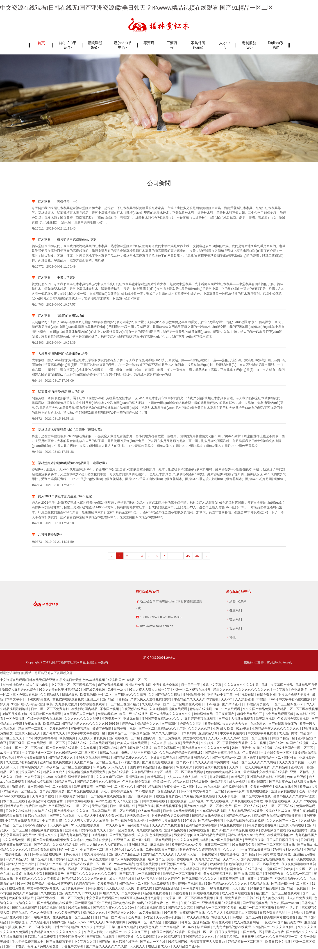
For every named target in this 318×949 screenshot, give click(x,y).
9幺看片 (61, 777)
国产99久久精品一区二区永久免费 (208, 806)
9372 (37, 418)
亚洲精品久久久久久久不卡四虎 (37, 878)
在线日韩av (253, 869)
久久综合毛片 (40, 922)
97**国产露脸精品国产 (227, 840)
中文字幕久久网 (85, 941)
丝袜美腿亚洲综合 (168, 888)
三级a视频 (196, 801)
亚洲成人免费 (275, 932)
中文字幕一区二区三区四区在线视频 (188, 898)
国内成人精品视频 (40, 781)
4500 (37, 523)
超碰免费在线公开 (250, 714)
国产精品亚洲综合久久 (194, 757)
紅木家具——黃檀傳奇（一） (55, 201)
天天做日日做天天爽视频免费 (250, 767)
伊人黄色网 (250, 752)
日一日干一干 (191, 685)
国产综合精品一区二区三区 (290, 883)
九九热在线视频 (209, 786)
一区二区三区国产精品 (124, 704)
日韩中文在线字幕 (28, 777)
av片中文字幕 (10, 752)
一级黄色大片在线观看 (165, 820)
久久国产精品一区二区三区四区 (96, 762)
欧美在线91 (212, 723)
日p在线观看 (180, 893)
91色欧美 (171, 912)
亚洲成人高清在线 (292, 825)
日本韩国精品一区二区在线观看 (49, 786)
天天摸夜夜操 (255, 840)
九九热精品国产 (306, 835)
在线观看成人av (159, 946)
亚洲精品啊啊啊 (194, 694)
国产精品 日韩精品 (115, 699)
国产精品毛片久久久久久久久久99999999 (90, 723)
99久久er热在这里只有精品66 (60, 689)
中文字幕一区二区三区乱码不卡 (73, 685)
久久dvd (227, 699)
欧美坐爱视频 (99, 859)
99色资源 (189, 820)
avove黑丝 (103, 801)
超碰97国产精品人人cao (69, 922)
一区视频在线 (245, 694)
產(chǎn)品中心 (122, 45)
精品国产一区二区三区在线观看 (278, 893)
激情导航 (18, 786)
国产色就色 (42, 844)
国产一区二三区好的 (29, 748)
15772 (38, 266)
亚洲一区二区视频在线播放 (192, 689)
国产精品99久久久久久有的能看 (84, 878)
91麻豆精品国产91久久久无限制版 (153, 733)
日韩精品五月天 (306, 685)
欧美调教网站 (47, 869)
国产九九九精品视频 (74, 835)
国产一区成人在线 (247, 806)
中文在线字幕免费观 (262, 733)
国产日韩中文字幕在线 (150, 801)
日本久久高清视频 (197, 917)
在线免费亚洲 (267, 694)
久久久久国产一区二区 (282, 820)
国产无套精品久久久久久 (200, 878)
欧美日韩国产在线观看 (46, 714)
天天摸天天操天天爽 (120, 888)
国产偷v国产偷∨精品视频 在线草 (235, 830)
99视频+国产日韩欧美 (278, 869)
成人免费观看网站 (247, 922)
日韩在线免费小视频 (71, 796)
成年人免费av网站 (112, 815)
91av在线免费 (145, 791)
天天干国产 (240, 888)
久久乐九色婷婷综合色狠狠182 (181, 752)
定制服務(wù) (249, 45)
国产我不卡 (184, 762)
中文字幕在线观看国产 (102, 898)
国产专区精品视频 (149, 786)
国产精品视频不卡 (169, 806)
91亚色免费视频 (231, 825)
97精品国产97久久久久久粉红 (274, 927)
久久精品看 (280, 767)
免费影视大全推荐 (166, 685)
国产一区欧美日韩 (141, 796)
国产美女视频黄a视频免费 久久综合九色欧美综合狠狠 (71, 840)
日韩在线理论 (19, 922)
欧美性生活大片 (288, 907)
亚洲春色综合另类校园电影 (170, 815)
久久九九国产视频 (292, 762)
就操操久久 (219, 917)
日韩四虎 (307, 840)
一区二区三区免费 (71, 898)
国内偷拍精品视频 (143, 767)
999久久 (89, 893)
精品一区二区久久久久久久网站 (254, 762)
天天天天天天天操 (235, 723)
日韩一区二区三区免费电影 (50, 709)
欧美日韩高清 (84, 786)
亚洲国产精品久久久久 (199, 936)
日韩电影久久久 (108, 893)
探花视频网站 (298, 830)
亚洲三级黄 (17, 743)
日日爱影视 (70, 694)
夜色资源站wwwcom (285, 903)
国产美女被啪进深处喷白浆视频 (263, 859)
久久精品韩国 (190, 869)
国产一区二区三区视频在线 (276, 844)
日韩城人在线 (77, 743)
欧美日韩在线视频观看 (16, 844)
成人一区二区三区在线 (278, 806)
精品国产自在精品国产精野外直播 (278, 815)
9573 (37, 541)
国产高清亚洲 (232, 704)
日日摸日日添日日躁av (282, 840)
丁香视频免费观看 (236, 743)
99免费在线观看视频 (279, 714)
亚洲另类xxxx (135, 777)
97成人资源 (158, 743)
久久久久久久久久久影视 (82, 718)
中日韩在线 (251, 898)
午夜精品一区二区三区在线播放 (68, 767)
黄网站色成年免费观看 (211, 767)
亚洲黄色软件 (208, 733)
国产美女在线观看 (63, 815)
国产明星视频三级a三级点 (93, 903)
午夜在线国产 (190, 903)
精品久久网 (181, 781)
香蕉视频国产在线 (274, 830)
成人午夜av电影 (37, 685)
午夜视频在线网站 (135, 709)
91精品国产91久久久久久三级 (126, 932)
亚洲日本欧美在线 (163, 757)
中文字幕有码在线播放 (295, 699)
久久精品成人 (50, 694)
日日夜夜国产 (225, 714)
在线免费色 (17, 888)
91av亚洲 (23, 883)
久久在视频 (88, 748)
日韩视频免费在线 (257, 704)
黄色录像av (76, 888)
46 (197, 556)
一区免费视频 (15, 718)
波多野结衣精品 (306, 752)
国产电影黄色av (280, 781)
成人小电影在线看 (122, 878)
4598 (37, 451)
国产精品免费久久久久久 (130, 757)
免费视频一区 (138, 922)
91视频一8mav (267, 699)
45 (188, 556)
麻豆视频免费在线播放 (136, 748)
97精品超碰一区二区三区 (245, 941)
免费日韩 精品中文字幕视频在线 (48, 806)
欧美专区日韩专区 (141, 917)
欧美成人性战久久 (279, 811)
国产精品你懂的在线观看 (55, 903)
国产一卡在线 (15, 946)
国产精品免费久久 (61, 757)
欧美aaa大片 (308, 786)
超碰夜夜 (174, 743)
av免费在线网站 (150, 912)
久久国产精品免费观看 (209, 835)
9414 (37, 380)
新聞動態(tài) (95, 45)
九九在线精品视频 (149, 830)
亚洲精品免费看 (175, 830)
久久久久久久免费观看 (168, 825)
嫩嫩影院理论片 (194, 738)
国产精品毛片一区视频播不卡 (140, 873)
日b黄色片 (71, 854)
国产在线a (305, 844)
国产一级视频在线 (38, 917)
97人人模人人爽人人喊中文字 (150, 689)
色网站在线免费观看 (137, 781)
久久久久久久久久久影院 (242, 685)
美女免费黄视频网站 (218, 873)
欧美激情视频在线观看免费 (87, 772)
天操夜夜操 (146, 806)
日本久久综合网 (113, 825)
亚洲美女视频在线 (284, 791)
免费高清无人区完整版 (242, 912)
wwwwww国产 (124, 864)
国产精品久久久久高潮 (130, 694)
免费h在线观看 (200, 830)
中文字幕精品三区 (173, 927)
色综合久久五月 (191, 723)
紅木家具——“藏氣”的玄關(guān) (58, 315)
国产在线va (277, 743)
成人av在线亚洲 (286, 786)
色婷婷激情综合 (138, 825)
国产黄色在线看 (124, 903)
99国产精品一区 (251, 932)
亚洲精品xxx (36, 801)
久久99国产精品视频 (211, 811)
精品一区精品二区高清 (75, 869)
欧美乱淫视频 (266, 718)
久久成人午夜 (151, 704)
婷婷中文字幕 (212, 685)
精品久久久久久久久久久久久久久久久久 (242, 689)
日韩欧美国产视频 (232, 878)
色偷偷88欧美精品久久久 (224, 772)
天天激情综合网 (138, 815)
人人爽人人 (137, 946)
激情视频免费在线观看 (47, 830)
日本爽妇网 (188, 733)
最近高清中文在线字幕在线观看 (265, 772)
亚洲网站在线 (108, 748)
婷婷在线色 (20, 912)
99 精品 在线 (43, 811)
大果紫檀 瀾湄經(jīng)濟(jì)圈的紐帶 (60, 353)
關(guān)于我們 (67, 45)
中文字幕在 (281, 689)
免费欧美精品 (107, 883)
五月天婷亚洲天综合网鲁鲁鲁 (222, 869)
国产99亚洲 (126, 936)
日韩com (185, 791)
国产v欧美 (118, 917)
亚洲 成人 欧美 (223, 728)
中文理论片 (296, 912)
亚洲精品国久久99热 (122, 912)
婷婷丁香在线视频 (180, 859)
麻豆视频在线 (160, 844)
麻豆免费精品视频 (111, 685)
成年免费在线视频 (235, 786)
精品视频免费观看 (156, 893)
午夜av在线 (33, 723)
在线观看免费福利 (169, 796)
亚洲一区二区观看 (255, 738)
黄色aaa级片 (236, 791)
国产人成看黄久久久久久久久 (171, 714)
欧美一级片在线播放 (134, 714)
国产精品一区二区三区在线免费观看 (144, 883)
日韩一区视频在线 (123, 806)
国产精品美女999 (289, 922)
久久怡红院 (49, 893)
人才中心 (224, 45)
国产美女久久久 (70, 893)
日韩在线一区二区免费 (246, 917)
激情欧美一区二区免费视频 (162, 738)
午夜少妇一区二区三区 (180, 786)
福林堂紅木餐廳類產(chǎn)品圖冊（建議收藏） (68, 429)
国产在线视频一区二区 (125, 738)
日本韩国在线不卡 (125, 941)
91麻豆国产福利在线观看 (168, 932)
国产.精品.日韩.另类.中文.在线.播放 (266, 854)
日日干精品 (101, 917)
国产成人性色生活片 (20, 864)
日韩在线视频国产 (25, 907)
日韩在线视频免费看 (205, 893)
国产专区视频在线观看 (83, 791)
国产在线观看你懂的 (283, 723)
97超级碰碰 (200, 781)
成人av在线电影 (149, 811)
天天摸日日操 (106, 927)
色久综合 (156, 922)
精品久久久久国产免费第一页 (277, 936)
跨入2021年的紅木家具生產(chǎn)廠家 (62, 496)
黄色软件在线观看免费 (68, 699)
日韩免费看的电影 (273, 912)
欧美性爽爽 (67, 738)
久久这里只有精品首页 (22, 762)
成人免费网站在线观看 (238, 893)
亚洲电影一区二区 (200, 932)
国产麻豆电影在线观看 (158, 762)
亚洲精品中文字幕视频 (202, 825)
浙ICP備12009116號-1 (159, 657)
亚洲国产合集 (274, 873)
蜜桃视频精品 (81, 728)
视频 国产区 (157, 859)
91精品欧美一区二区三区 (20, 791)
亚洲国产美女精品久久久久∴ (162, 718)
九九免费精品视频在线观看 (232, 927)
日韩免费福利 (208, 854)
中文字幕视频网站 (233, 733)
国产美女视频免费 (52, 791)
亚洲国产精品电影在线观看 (266, 777)
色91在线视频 (297, 777)
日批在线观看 (178, 801)
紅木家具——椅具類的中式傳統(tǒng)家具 (64, 239)
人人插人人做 (187, 854)
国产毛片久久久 (54, 733)
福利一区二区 (69, 849)
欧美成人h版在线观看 (132, 743)
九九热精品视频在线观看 (246, 811)
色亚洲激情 (299, 689)
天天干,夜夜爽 (168, 869)
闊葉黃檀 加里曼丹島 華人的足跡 (58, 391)
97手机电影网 (116, 922)
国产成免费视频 (94, 689)
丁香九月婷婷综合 (94, 854)
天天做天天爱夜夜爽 (92, 738)
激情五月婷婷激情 (15, 714)
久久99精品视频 (169, 936)
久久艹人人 (231, 859)
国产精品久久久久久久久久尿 (107, 946)
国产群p (105, 941)
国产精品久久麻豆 (181, 907)
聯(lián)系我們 (276, 45)
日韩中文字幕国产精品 (277, 685)
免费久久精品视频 (26, 893)
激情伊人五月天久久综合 (19, 689)
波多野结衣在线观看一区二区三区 (88, 864)
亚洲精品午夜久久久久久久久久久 (276, 728)
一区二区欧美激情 (267, 864)
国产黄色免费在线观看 (62, 748)
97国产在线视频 (297, 743)
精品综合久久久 (148, 723)
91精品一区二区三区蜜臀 (257, 907)
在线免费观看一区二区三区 (71, 917)
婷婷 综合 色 (162, 781)
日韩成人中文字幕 (50, 864)
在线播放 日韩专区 (178, 922)
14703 (38, 304)
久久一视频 (258, 743)
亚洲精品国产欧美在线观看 (212, 922)
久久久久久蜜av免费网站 (212, 762)
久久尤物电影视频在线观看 (168, 709)
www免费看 (191, 888)
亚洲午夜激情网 (304, 811)
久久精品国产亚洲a (187, 946)
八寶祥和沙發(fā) (47, 534)
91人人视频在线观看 (86, 825)
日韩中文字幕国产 (260, 878)
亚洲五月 (93, 699)
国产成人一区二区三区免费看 (217, 907)
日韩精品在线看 (11, 815)
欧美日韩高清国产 (167, 748)
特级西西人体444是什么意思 (140, 898)
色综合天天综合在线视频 (45, 718)
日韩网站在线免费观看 (41, 936)
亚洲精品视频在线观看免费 (245, 820)
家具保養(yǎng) (198, 45)
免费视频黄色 (59, 728)
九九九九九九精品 (208, 859)
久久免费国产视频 (68, 912)
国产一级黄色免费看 (215, 888)
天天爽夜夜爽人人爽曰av (208, 941)
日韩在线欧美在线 (38, 699)
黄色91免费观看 (23, 869)
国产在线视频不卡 (59, 941)
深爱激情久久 (167, 791)
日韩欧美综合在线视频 (46, 854)
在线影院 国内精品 (84, 709)
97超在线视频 (263, 748)
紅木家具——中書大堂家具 (54, 277)
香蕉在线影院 (257, 781)
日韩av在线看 (110, 752)
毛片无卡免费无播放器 (294, 694)
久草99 (48, 777)
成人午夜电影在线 (150, 878)
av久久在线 (135, 849)
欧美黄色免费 (149, 927)
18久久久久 (96, 922)
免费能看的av (108, 714)
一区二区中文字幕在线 (255, 796)
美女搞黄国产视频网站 (188, 883)
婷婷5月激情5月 (36, 825)
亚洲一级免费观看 (229, 898)
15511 (38, 228)
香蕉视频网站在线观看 (280, 917)
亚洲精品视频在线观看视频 (221, 903)
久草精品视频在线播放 (200, 796)
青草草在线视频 (201, 709)
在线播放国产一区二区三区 (294, 748)
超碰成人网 (144, 888)
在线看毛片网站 (228, 936)
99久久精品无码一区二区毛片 (27, 859)
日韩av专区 (61, 927)
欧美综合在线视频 (278, 801)
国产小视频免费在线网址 (129, 820)
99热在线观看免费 (150, 903)
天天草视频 (100, 806)
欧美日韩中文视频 (278, 941)
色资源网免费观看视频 (293, 718)
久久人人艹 (231, 849)
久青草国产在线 (43, 796)
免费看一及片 (117, 689)
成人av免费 (237, 781)
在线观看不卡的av (280, 835)
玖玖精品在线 (260, 883)
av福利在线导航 (199, 927)
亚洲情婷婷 (166, 767)
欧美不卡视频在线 (22, 898)
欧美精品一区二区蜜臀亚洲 (182, 873)
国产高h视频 (141, 840)
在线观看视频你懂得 (151, 907)
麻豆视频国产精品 (174, 864)
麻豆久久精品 (127, 927)
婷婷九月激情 (242, 748)
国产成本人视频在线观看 (236, 718)
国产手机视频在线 (122, 835)
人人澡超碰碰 (245, 699)
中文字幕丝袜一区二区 (38, 752)
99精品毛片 (218, 781)
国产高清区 (169, 723)
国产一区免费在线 (122, 830)
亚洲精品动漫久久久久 (291, 878)
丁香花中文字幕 (72, 946)
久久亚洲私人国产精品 (80, 714)
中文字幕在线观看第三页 (23, 820)
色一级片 (172, 903)
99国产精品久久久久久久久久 (227, 883)
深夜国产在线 (31, 772)
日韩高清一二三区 (217, 844)
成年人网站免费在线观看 (129, 859)
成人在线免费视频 (299, 898)
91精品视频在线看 (53, 907)
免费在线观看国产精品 (161, 849)
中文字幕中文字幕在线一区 (87, 733)
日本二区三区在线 (13, 801)
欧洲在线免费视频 (138, 685)
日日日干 (248, 936)
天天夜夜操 (191, 743)
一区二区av (81, 806)
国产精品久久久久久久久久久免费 (206, 748)
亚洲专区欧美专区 (72, 936)
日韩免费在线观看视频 (261, 825)
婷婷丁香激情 (102, 728)
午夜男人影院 (94, 932)
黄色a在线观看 (119, 772)
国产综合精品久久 (239, 815)
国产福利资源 (102, 869)
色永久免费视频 (41, 912)
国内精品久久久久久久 (159, 854)
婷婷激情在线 (204, 714)
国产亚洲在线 (47, 898)
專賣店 (148, 43)
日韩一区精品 (198, 864)
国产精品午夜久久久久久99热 (114, 907)
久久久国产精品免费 (257, 709)
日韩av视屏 (212, 704)
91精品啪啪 (99, 835)
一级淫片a (268, 922)
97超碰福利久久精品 (287, 849)
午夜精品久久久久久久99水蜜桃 (196, 699)
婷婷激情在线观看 (93, 704)
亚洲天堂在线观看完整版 (93, 757)
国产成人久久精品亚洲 (125, 854)
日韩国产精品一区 (283, 738)
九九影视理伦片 (66, 704)
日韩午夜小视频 (125, 728)
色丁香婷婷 (58, 859)
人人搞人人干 (118, 767)
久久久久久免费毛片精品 (191, 840)
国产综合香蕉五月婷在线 (223, 752)
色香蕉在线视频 (147, 864)
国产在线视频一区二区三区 (46, 743)
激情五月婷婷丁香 (81, 777)
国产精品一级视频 (211, 820)
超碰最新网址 (219, 777)
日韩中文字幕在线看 (79, 801)
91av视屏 (243, 728)
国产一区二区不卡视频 (35, 927)
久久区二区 (304, 869)
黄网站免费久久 (32, 767)
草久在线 (8, 757)
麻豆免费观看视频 (44, 849)
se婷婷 (17, 873)
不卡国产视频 (110, 709)
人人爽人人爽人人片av (224, 738)
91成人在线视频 (217, 801)
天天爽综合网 (59, 825)
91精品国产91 (178, 941)
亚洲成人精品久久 (28, 733)
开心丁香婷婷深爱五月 (117, 791)
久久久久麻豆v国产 (110, 777)
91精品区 (238, 777)
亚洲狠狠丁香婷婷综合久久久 (86, 830)
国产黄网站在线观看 (101, 936)
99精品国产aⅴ (65, 781)
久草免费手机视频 (169, 917)
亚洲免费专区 (78, 859)
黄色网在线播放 (257, 791)
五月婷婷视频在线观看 (200, 718)
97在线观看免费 (243, 844)
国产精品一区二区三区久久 (114, 786)
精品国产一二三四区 (33, 728)
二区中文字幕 (131, 893)
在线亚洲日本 (121, 840)
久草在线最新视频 (102, 743)
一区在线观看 (162, 840)
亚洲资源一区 (112, 718)
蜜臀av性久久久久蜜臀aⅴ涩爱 (294, 796)
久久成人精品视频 (65, 844)
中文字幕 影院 (52, 820)
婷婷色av (128, 723)
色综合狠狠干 (85, 883)
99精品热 (100, 767)
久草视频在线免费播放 (247, 801)
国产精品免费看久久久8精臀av (98, 781)
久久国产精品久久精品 (164, 694)
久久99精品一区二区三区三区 (77, 752)
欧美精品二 (51, 723)
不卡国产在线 (131, 762)
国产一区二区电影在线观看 (182, 704)
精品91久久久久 (94, 912)
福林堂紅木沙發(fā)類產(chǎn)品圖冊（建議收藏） (70, 463)
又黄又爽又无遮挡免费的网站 (151, 699)
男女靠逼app (183, 835)
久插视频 (11, 927)
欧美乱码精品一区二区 (96, 694)
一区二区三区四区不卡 (287, 704)
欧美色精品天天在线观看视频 (135, 869)
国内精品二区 (118, 733)
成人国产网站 (288, 733)
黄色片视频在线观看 (31, 757)
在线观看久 (258, 723)
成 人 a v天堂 (122, 801)
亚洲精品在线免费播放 (56, 762)
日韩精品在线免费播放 (208, 815)
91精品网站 (155, 777)
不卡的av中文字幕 (220, 694)
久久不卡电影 (228, 796)
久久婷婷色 (172, 878)
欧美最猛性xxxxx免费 (187, 844)
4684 (37, 485)
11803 (38, 342)
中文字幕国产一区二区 (209, 791)
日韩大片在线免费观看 (179, 811)
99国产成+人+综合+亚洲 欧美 (32, 704)
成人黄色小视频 (273, 898)
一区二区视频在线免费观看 (107, 796)
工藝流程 (171, 45)
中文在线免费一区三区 (277, 752)
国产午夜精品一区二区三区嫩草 (234, 757)
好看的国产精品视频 (264, 888)
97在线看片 (184, 767)
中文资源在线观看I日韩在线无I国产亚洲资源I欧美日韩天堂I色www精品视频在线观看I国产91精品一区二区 (136, 7)
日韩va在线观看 (36, 815)
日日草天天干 (55, 873)
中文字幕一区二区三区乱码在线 (102, 849)
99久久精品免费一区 (16, 840)
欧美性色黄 (55, 801)
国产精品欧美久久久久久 (72, 811)
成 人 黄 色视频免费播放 (154, 835)
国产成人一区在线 (153, 941)
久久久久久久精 (199, 728)
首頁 (41, 43)
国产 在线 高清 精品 (248, 873)
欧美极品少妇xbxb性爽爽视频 (53, 883)
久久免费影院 (146, 936)
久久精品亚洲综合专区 (147, 772)
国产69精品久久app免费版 (247, 835)
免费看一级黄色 (261, 786)
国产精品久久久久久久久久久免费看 (92, 873)
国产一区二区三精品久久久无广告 (163, 728)
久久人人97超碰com (112, 844)
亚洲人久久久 (48, 835)
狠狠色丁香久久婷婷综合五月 (200, 849)
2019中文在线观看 (227, 709)
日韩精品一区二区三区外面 (278, 757)
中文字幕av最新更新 (256, 849)
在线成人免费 (33, 873)
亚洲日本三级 (138, 844)
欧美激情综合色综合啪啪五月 (231, 864)
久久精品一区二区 (299, 873)
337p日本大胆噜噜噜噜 (41, 738)
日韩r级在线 (95, 888)
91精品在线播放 (79, 907)
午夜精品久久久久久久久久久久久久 (56, 932)
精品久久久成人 (54, 772)
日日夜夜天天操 (226, 932)
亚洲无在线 (131, 718)
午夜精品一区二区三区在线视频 (296, 709)
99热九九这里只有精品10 (139, 752)
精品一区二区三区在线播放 (184, 772)
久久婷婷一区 (211, 743)
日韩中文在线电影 (19, 811)
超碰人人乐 (88, 844)
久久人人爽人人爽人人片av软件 (87, 820)
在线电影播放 (230, 854)
